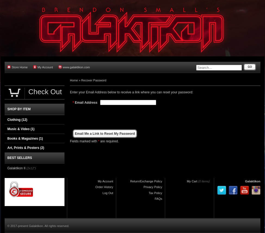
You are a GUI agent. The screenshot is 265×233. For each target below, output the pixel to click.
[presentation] (141, 117)
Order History (104, 187)
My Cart (192, 181)
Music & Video (21, 129)
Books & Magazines (25, 138)
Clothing (17, 120)
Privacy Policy (153, 187)
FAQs (158, 198)
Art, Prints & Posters (25, 148)
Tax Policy (155, 193)
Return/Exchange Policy (146, 181)
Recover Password (93, 80)
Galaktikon (252, 181)
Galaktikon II (16, 168)
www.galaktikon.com (74, 67)
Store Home (17, 67)
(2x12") (31, 168)
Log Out (108, 193)
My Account (43, 67)
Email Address (86, 103)
